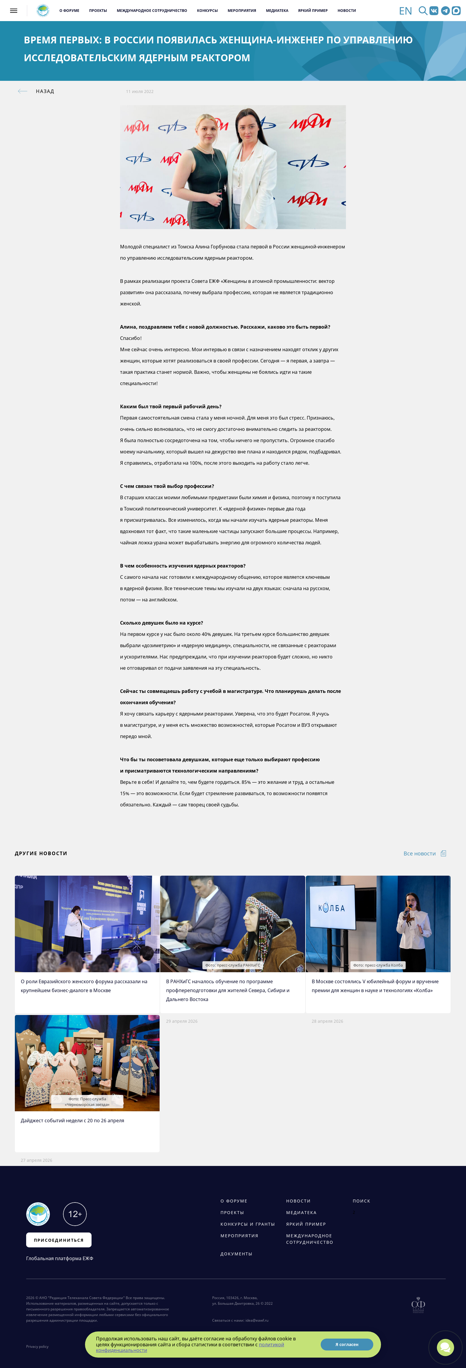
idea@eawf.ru (256, 1320)
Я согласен (347, 1344)
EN (406, 10)
